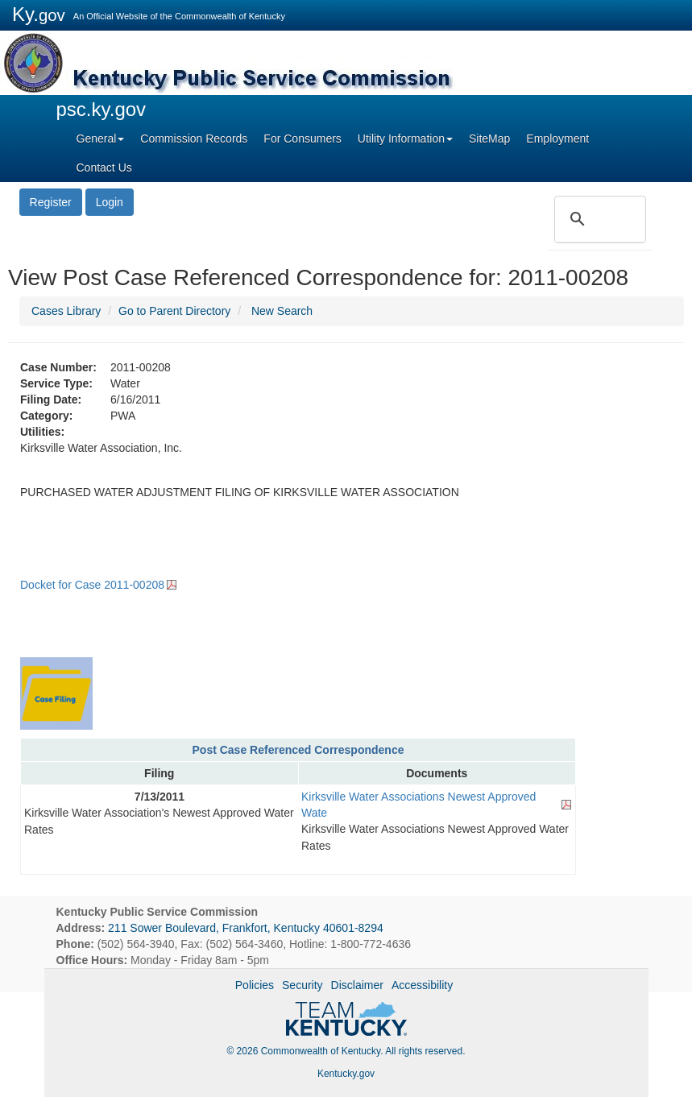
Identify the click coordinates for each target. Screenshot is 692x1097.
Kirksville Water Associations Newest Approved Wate (418, 804)
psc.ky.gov (101, 109)
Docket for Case (92, 584)
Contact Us (104, 167)
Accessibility (422, 985)
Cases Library (66, 310)
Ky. (38, 14)
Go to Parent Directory (174, 310)
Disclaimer (357, 985)
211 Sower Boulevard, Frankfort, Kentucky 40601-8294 (245, 927)
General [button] (101, 138)
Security (302, 985)
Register (51, 202)
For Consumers (302, 138)
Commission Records (193, 138)
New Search (282, 310)
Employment (557, 138)
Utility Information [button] (405, 138)
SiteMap (489, 138)
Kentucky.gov (346, 1073)
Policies (254, 985)
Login (109, 202)
